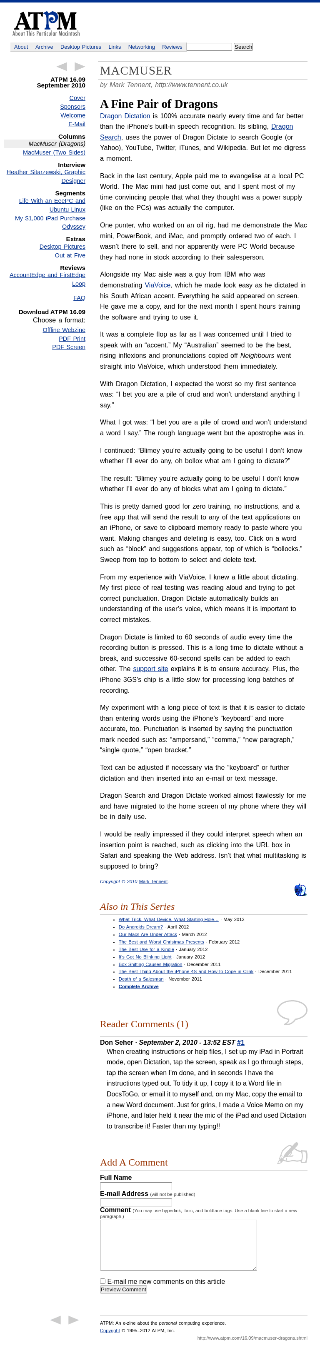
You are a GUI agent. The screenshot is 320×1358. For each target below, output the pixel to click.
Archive (44, 47)
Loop (78, 283)
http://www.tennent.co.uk (191, 84)
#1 (241, 1042)
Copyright (110, 1340)
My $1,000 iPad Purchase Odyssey (50, 222)
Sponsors (72, 106)
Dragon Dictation (125, 116)
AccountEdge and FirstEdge (47, 275)
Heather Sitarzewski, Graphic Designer (46, 176)
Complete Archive (139, 986)
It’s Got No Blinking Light (145, 956)
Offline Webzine (64, 330)
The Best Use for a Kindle (146, 949)
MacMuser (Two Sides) (54, 152)
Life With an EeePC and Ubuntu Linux (52, 205)
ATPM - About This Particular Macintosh (46, 23)
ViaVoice (157, 285)
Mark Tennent (153, 881)
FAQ (79, 298)
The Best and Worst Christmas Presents (161, 941)
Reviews (172, 47)
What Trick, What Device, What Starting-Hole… (169, 919)
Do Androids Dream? (141, 926)
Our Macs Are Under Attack (148, 934)
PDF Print (72, 338)
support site (150, 668)
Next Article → (80, 66)
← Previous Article (61, 66)
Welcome (72, 115)
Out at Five (70, 255)
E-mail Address (147, 1193)
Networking (141, 47)
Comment (198, 1212)
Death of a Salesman (141, 978)
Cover (77, 98)
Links (115, 47)
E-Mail (76, 124)
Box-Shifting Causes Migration (150, 964)
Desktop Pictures (80, 47)
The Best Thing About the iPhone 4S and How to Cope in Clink (186, 971)
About (21, 47)
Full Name (116, 1177)
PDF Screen (68, 347)
